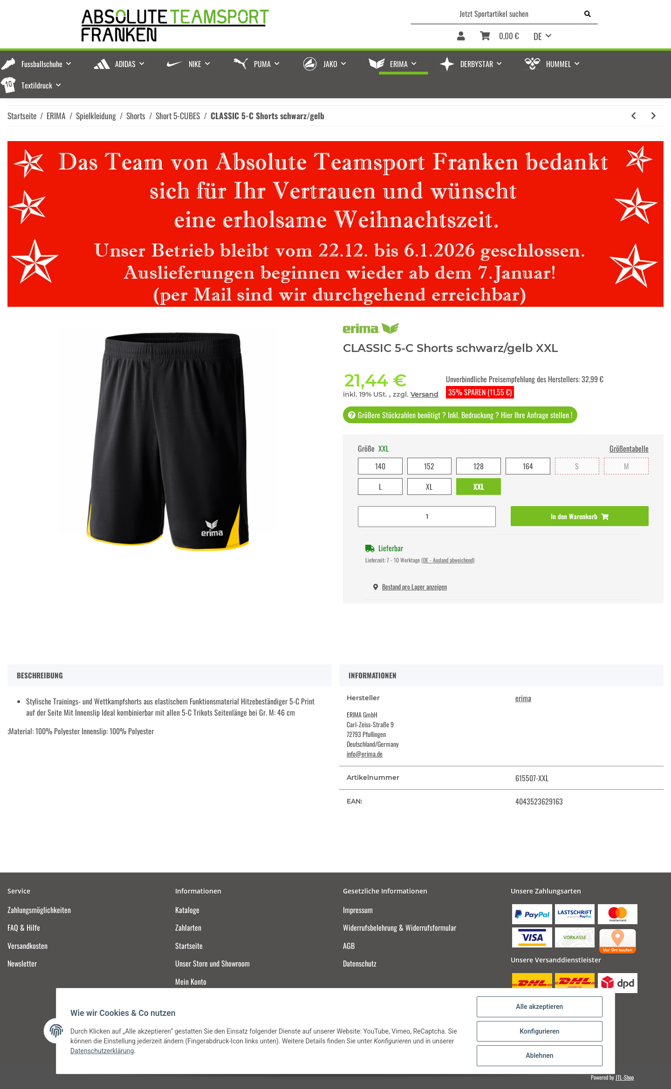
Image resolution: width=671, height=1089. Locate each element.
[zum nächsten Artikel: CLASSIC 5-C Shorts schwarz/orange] (654, 116)
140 (380, 466)
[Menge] (426, 517)
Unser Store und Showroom (212, 963)
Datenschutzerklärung (103, 1051)
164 (528, 466)
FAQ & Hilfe (23, 927)
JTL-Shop (625, 1077)
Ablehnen (538, 1056)
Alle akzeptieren (538, 1007)
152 (429, 466)
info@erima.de (365, 753)
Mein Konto (190, 981)
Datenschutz (360, 963)
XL (429, 486)
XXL (478, 486)
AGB (349, 945)
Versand (424, 394)
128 (478, 466)
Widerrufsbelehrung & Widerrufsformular (399, 927)
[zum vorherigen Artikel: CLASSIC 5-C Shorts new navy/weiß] (633, 116)
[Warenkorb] (499, 36)
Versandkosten (27, 945)
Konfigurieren (538, 1031)
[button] (461, 36)
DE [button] (538, 35)
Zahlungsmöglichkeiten (39, 909)
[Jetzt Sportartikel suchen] (494, 13)
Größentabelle (629, 448)
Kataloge (187, 909)
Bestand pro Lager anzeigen (410, 586)
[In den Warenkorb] (580, 516)
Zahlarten (188, 927)
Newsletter (22, 963)
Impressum (358, 909)
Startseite (189, 945)
